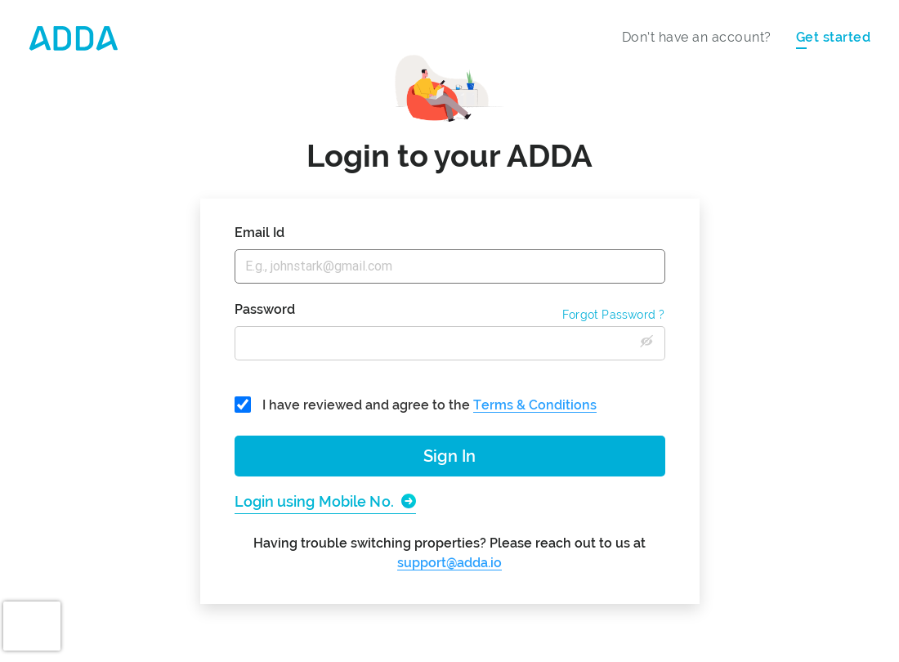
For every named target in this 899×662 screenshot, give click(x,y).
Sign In (449, 456)
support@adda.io (449, 562)
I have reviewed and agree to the (416, 404)
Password (265, 309)
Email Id (259, 232)
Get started (833, 37)
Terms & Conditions (535, 405)
